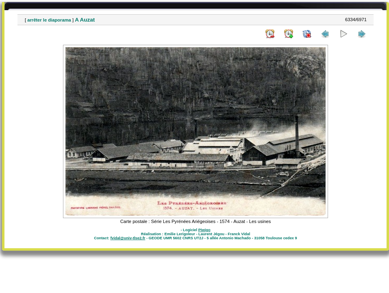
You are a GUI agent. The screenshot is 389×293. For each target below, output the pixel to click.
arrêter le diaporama (49, 19)
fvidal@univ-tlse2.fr (127, 238)
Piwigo (204, 230)
